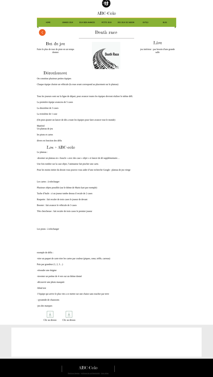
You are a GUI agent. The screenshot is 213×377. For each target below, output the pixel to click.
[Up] (42, 32)
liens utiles (105, 373)
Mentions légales (74, 373)
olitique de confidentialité (91, 373)
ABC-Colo (106, 13)
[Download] (50, 314)
